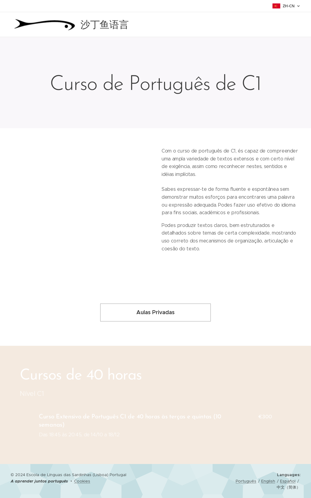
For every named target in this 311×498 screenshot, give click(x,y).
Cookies (82, 481)
